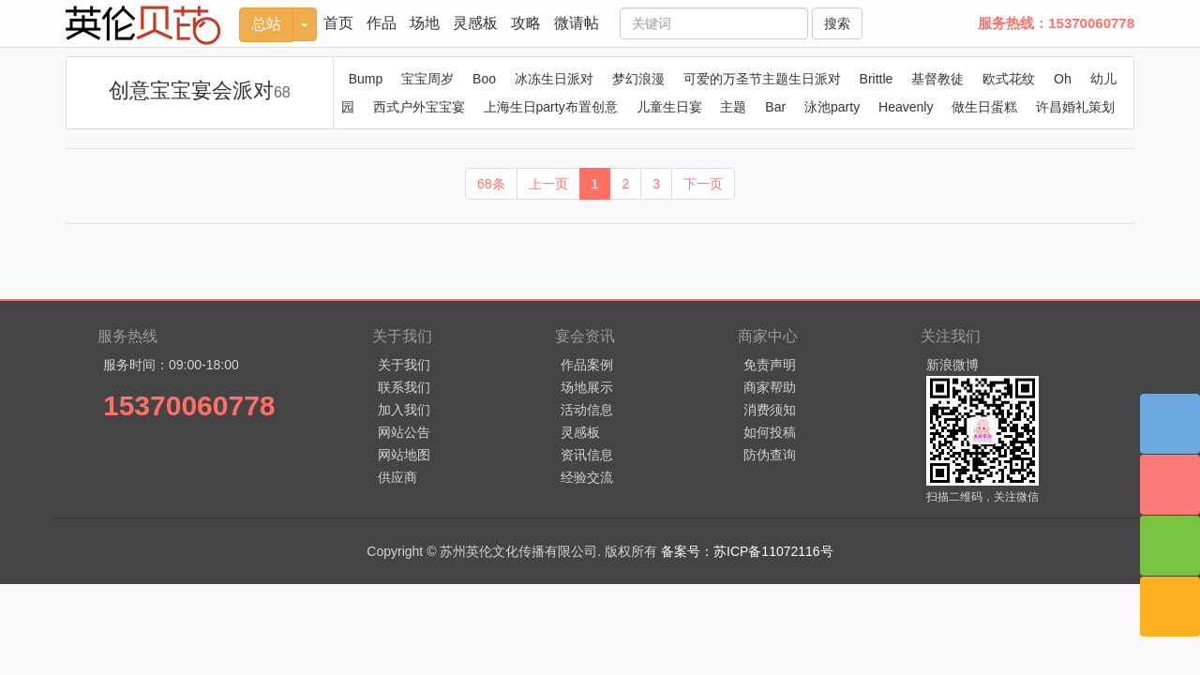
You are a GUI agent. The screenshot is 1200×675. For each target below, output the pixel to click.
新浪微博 (952, 364)
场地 (425, 23)
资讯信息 (587, 454)
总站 (266, 24)
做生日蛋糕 (984, 106)
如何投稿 (769, 432)
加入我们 (404, 409)
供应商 (397, 477)
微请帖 (576, 23)
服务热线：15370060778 (1056, 23)
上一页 (548, 183)
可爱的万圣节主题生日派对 (762, 78)
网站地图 (404, 454)
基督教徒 (937, 78)
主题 (733, 106)
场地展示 (587, 387)
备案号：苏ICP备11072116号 (747, 551)
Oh (1063, 78)
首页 (338, 23)
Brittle (876, 78)
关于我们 (404, 364)
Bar (775, 106)
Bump (366, 78)
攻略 (526, 23)
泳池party (832, 106)
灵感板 (475, 23)
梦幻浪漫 (638, 78)
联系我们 (404, 387)
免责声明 (769, 364)
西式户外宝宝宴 (419, 106)
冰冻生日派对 (554, 78)
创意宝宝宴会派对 (200, 90)
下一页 (703, 183)
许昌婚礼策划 (1075, 106)
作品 (382, 23)
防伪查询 (769, 454)
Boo (484, 78)
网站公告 (404, 432)
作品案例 (587, 364)
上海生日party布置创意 (551, 106)
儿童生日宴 (669, 106)
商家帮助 (769, 387)
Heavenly (905, 106)
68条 (491, 183)
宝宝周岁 (427, 78)
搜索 (837, 23)
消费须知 (769, 409)
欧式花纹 (1008, 78)
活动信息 (587, 409)
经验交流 (587, 477)
